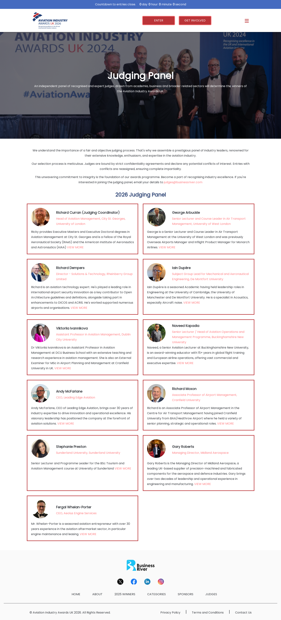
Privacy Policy (170, 612)
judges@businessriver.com (183, 182)
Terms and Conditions (208, 612)
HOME (76, 594)
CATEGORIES (156, 594)
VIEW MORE (75, 247)
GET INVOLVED (195, 20)
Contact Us (243, 612)
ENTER (158, 20)
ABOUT (97, 594)
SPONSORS (185, 594)
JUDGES (211, 594)
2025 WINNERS (125, 594)
